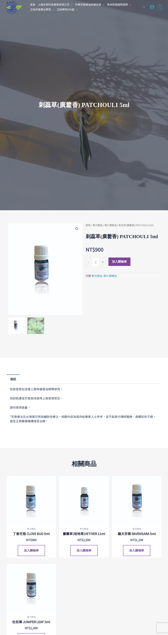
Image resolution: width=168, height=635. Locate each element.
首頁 (88, 225)
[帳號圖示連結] (152, 7)
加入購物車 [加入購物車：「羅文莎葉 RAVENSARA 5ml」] (136, 550)
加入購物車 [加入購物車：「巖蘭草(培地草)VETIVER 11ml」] (84, 550)
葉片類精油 (110, 225)
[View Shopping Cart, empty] (160, 7)
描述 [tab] (13, 379)
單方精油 (97, 225)
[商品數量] (96, 262)
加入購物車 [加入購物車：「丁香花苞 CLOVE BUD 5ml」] (31, 550)
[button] (55, 4)
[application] (71, 4)
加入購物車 (119, 261)
